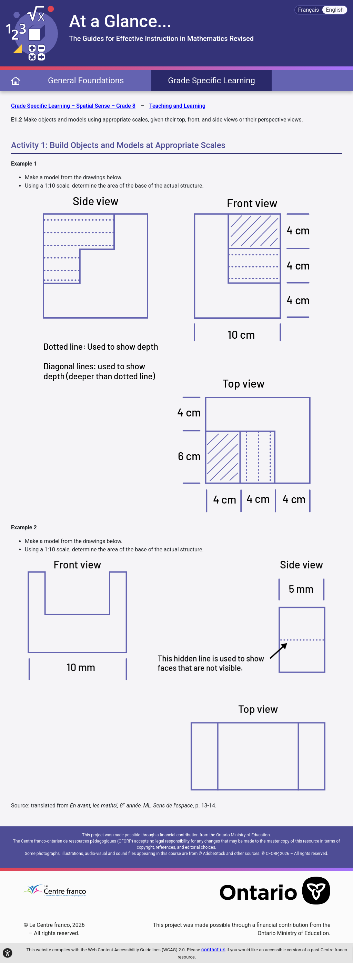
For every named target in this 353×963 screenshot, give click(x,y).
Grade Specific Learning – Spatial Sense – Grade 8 (73, 106)
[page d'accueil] (15, 80)
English (335, 10)
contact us (213, 949)
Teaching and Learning (177, 106)
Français (308, 10)
